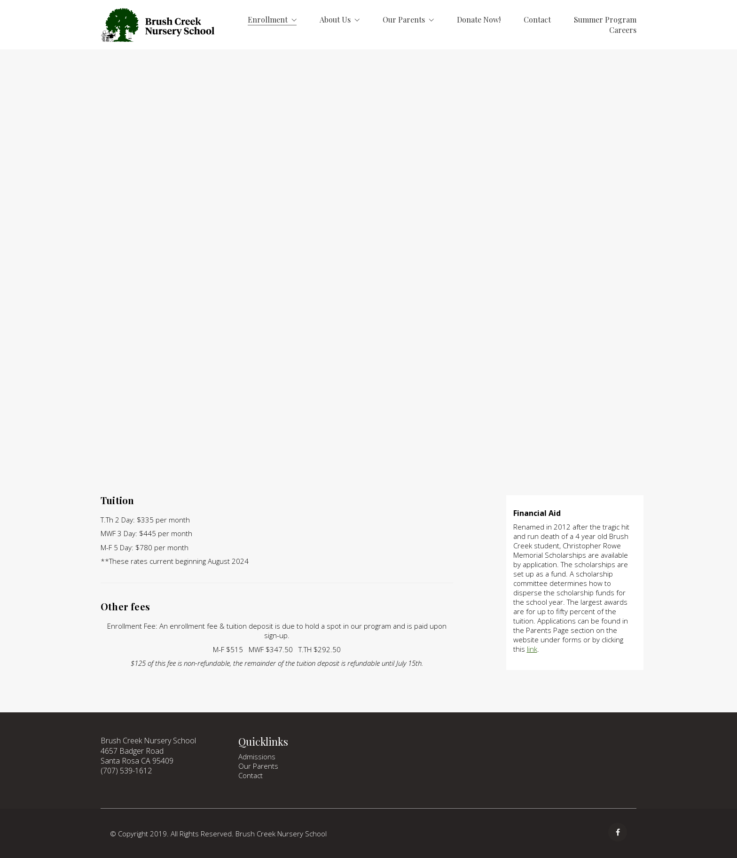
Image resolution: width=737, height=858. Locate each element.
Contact (250, 775)
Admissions (256, 756)
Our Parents (258, 766)
